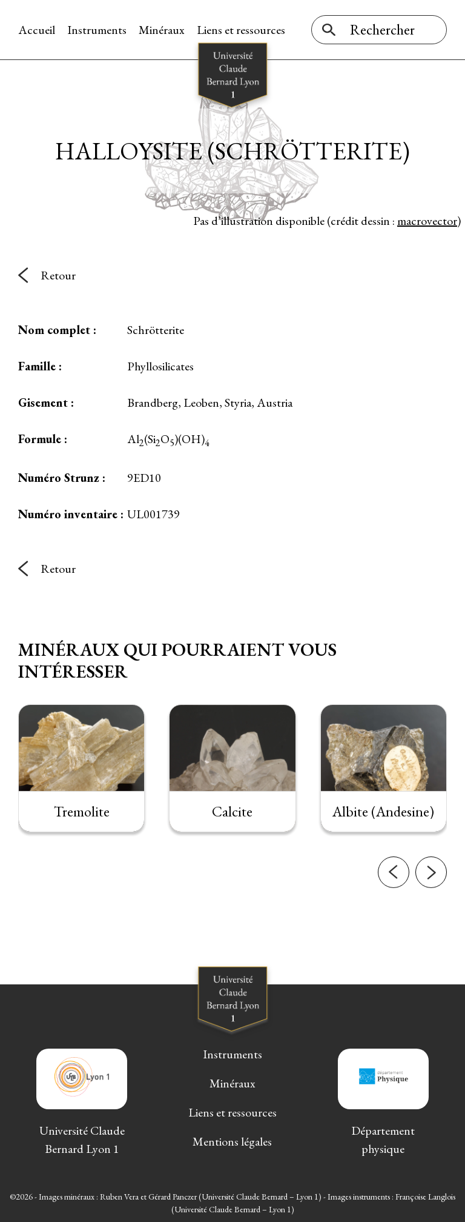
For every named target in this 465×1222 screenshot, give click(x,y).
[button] (393, 887)
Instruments (97, 30)
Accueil (36, 30)
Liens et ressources (241, 30)
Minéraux (162, 30)
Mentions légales (232, 1141)
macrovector (427, 221)
